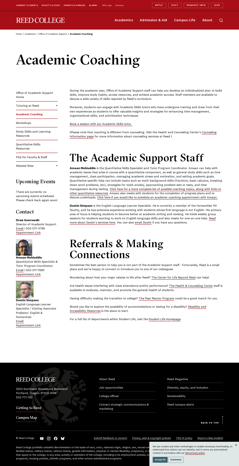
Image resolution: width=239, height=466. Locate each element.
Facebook (55, 438)
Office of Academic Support (53, 34)
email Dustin (143, 222)
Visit (174, 5)
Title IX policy (184, 438)
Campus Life (184, 20)
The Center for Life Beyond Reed (173, 277)
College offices (109, 396)
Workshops (23, 123)
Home (19, 34)
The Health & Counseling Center (191, 285)
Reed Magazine (177, 379)
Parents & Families (74, 5)
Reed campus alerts (180, 404)
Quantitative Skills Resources (28, 146)
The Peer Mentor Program (156, 298)
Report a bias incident (210, 438)
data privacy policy (194, 453)
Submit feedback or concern (110, 438)
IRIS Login (107, 5)
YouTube (41, 438)
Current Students (27, 5)
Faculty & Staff (51, 5)
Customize (175, 460)
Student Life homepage (165, 319)
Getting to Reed (28, 407)
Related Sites (25, 165)
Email (20, 228)
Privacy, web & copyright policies (151, 438)
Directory (119, 5)
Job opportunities (111, 387)
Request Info (196, 5)
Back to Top (210, 423)
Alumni (93, 5)
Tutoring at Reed (27, 105)
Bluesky (62, 438)
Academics (124, 20)
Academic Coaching (29, 114)
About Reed (107, 379)
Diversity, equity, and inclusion (187, 387)
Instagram (48, 438)
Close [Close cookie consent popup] (236, 448)
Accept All (160, 460)
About (207, 20)
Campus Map (26, 417)
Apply (159, 5)
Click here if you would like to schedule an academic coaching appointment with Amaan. (157, 197)
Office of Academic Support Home (34, 95)
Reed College (40, 20)
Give (217, 5)
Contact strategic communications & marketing (124, 406)
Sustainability (176, 396)
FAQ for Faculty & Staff (31, 157)
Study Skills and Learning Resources (33, 133)
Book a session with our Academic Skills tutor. (101, 124)
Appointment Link (28, 232)
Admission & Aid (153, 20)
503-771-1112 (24, 397)
